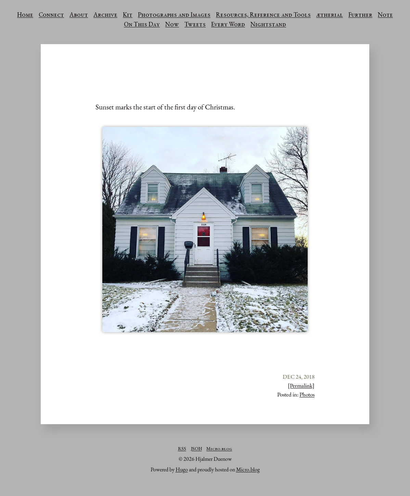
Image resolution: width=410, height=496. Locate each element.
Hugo (182, 469)
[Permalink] (301, 385)
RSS (182, 449)
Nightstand (268, 25)
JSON (196, 449)
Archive (105, 15)
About (78, 15)
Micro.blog (219, 449)
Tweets (195, 25)
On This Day (142, 25)
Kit (127, 15)
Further (360, 15)
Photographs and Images (174, 15)
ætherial (329, 15)
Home (25, 15)
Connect (51, 15)
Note (385, 15)
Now (172, 25)
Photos (307, 394)
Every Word (228, 25)
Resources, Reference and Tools (263, 15)
